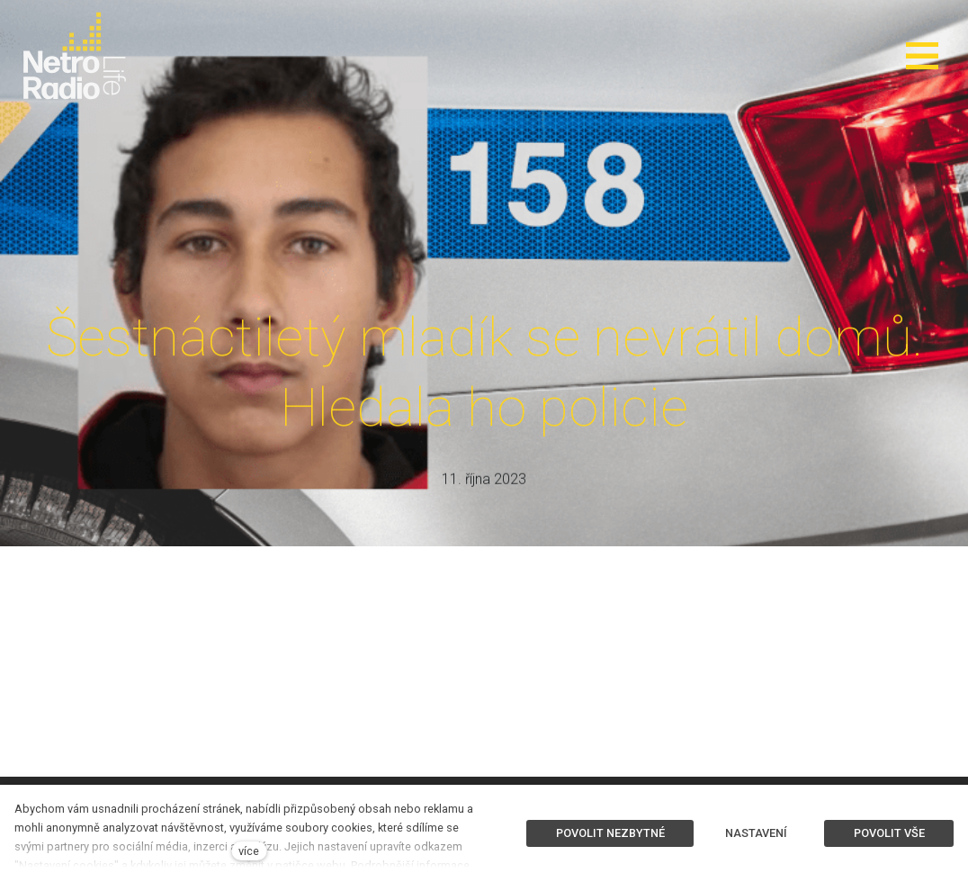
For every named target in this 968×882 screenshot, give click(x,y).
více (248, 851)
